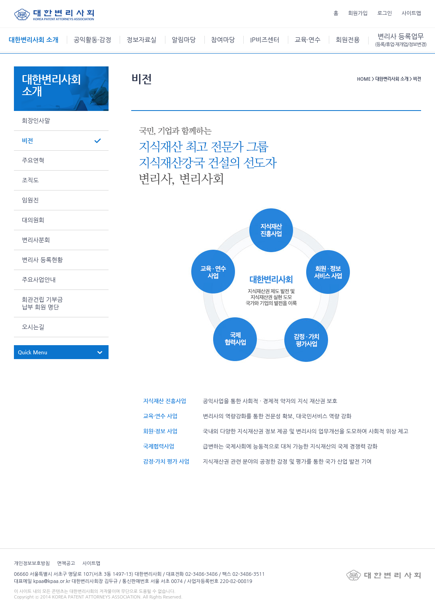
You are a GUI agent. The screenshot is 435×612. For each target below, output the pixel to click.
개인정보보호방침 (32, 563)
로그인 (384, 13)
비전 (27, 140)
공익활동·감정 (92, 40)
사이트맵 (411, 13)
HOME (364, 79)
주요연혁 (33, 160)
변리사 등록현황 (42, 260)
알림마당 (184, 40)
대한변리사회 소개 (33, 40)
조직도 (30, 180)
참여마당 (223, 40)
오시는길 (33, 327)
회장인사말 (36, 121)
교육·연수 (307, 40)
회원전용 (347, 40)
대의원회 (33, 220)
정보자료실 (141, 40)
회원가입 (358, 13)
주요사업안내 (39, 280)
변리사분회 (36, 240)
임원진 (30, 200)
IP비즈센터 (264, 40)
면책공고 (66, 563)
